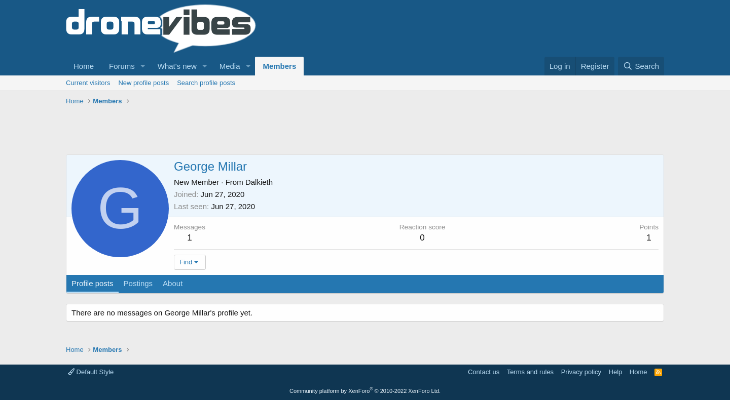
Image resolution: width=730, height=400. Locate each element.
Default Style (91, 372)
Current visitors (88, 83)
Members (279, 66)
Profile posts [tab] (92, 283)
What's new (177, 66)
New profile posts (143, 83)
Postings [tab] (138, 283)
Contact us (483, 372)
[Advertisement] (250, 131)
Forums (122, 66)
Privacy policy (581, 372)
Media (230, 66)
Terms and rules (530, 372)
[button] (143, 66)
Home (84, 66)
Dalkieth (259, 182)
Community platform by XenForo (365, 391)
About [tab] (172, 283)
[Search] (641, 66)
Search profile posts (206, 83)
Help (616, 372)
